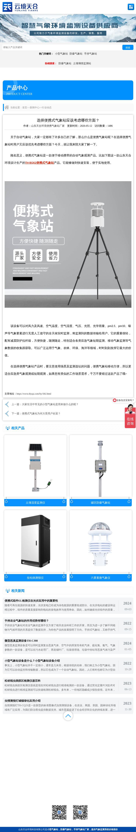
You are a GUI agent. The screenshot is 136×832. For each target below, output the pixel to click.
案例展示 (17, 730)
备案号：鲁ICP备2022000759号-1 (19, 773)
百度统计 (17, 734)
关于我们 (85, 730)
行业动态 (47, 107)
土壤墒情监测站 (82, 63)
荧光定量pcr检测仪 (112, 789)
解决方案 (119, 725)
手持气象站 (90, 53)
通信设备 (24, 794)
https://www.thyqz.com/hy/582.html (34, 393)
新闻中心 (34, 107)
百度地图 (51, 734)
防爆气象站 (76, 53)
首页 (24, 107)
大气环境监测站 (68, 789)
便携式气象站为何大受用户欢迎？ (41, 413)
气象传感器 (67, 785)
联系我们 (119, 730)
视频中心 (51, 730)
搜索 (128, 47)
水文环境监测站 (24, 789)
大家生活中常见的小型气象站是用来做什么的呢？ (50, 404)
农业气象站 (112, 785)
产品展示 (51, 725)
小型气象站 (61, 53)
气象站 (24, 785)
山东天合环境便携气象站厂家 (48, 125)
